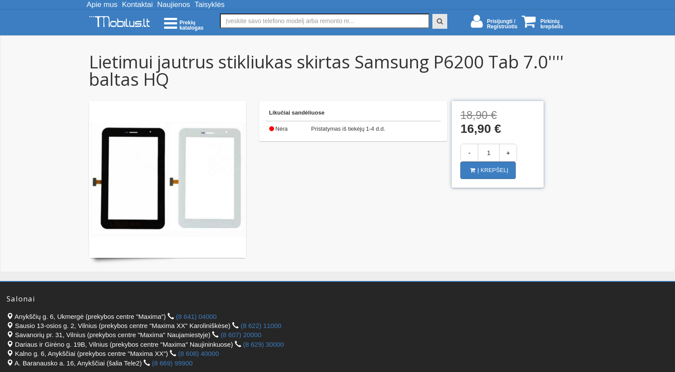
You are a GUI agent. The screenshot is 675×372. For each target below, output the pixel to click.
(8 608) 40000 (198, 353)
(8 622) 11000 (260, 325)
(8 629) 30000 (263, 344)
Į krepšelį (489, 170)
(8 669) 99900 (172, 363)
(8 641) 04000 (196, 316)
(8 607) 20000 (241, 334)
